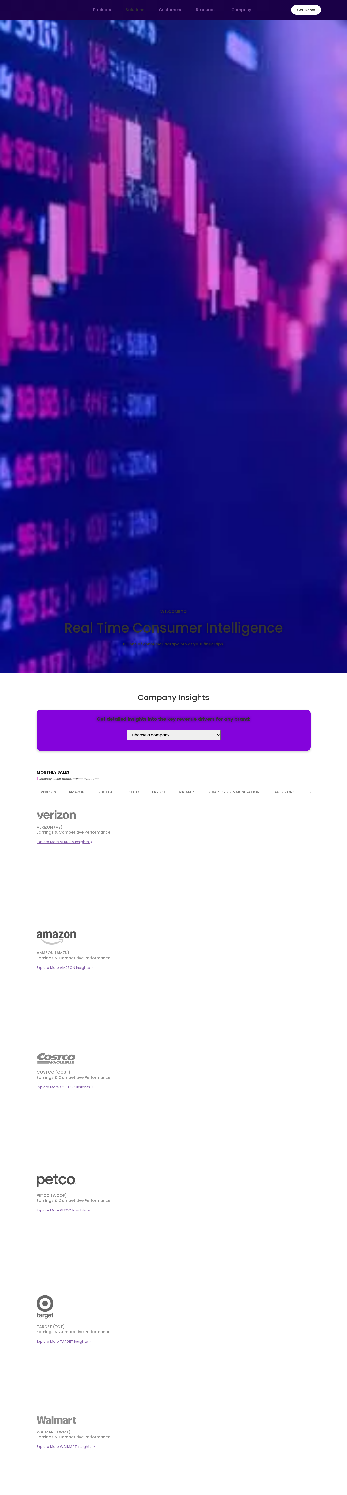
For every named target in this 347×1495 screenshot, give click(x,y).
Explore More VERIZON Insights (63, 842)
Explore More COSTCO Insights (64, 1087)
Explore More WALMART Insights (64, 1446)
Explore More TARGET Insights (63, 1341)
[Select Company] (174, 735)
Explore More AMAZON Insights (64, 967)
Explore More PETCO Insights (62, 1210)
